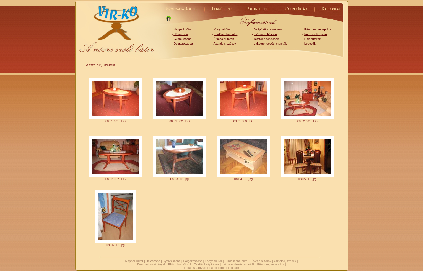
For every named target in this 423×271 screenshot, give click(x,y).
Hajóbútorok (312, 38)
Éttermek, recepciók (317, 29)
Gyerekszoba (182, 38)
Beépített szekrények (268, 29)
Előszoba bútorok (265, 34)
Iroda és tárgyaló (315, 34)
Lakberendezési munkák (270, 43)
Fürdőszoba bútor (225, 34)
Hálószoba (180, 34)
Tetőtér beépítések (266, 38)
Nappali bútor (182, 29)
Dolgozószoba (183, 43)
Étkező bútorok (224, 38)
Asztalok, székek (225, 43)
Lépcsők (310, 43)
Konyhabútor (222, 29)
